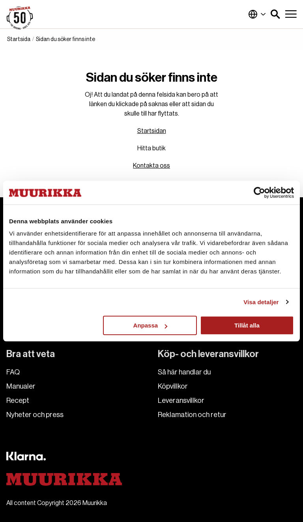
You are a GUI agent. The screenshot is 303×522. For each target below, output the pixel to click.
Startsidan (151, 131)
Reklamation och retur (192, 414)
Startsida (18, 39)
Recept (17, 400)
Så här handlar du (184, 372)
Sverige (257, 14)
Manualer (21, 386)
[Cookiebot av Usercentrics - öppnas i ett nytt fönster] (259, 192)
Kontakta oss (151, 166)
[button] (275, 14)
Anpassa (150, 325)
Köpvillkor (173, 386)
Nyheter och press (35, 414)
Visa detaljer (261, 302)
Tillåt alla (247, 325)
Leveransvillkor (181, 400)
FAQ (13, 372)
